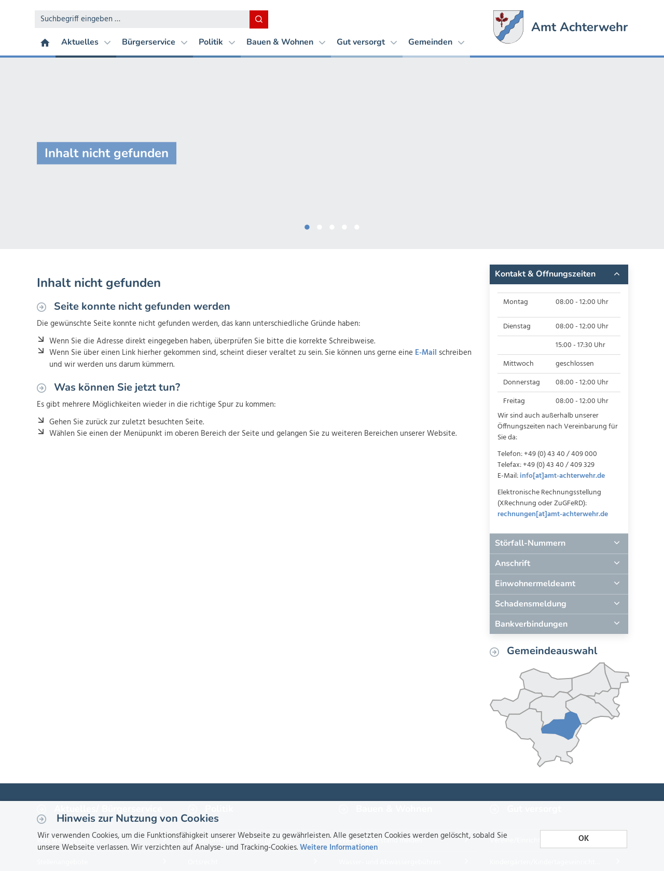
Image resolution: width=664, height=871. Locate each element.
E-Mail (426, 353)
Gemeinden (436, 42)
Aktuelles (85, 42)
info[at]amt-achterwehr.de (562, 476)
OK (583, 839)
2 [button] (319, 225)
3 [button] (332, 225)
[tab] (559, 274)
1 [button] (307, 225)
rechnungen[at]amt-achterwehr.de (552, 514)
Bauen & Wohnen (285, 42)
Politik (217, 42)
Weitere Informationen (339, 847)
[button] (559, 274)
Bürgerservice (154, 42)
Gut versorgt (367, 42)
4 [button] (344, 225)
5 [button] (357, 225)
